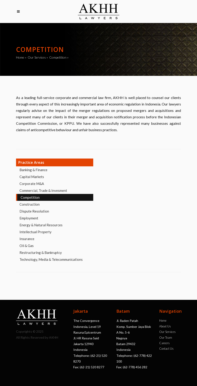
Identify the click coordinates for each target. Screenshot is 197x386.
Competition (57, 57)
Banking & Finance (33, 170)
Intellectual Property (35, 232)
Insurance (26, 239)
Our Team (165, 337)
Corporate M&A (31, 184)
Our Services (37, 57)
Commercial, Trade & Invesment (43, 190)
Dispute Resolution (34, 211)
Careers (164, 343)
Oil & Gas (26, 246)
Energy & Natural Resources (41, 225)
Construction (29, 204)
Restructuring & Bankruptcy (40, 252)
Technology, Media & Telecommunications (51, 259)
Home (20, 57)
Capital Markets (31, 177)
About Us (165, 326)
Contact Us (166, 348)
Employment (28, 218)
